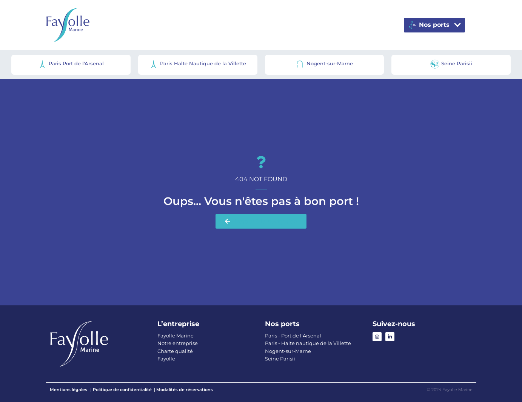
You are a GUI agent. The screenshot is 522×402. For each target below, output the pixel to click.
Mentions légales (68, 389)
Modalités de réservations (184, 389)
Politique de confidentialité (122, 389)
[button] (434, 25)
